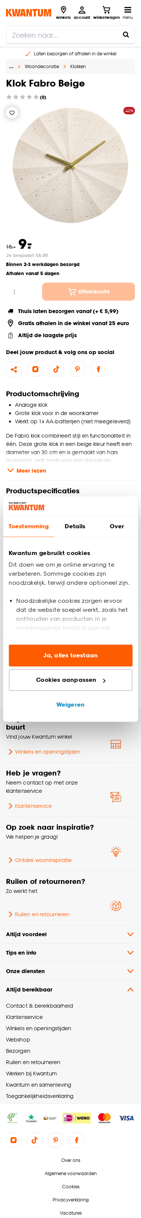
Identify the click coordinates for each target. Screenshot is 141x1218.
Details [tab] (75, 526)
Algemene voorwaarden (71, 1173)
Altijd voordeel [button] (70, 934)
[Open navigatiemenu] (127, 13)
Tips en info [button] (70, 952)
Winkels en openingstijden (43, 751)
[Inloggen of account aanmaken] (82, 13)
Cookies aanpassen (70, 680)
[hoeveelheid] (21, 292)
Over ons (70, 1160)
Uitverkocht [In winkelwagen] (88, 291)
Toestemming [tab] (29, 526)
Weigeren (70, 704)
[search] (70, 35)
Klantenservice (29, 805)
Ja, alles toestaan (70, 655)
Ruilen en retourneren (37, 914)
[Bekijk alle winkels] (63, 13)
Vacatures (71, 1213)
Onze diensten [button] (70, 971)
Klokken (78, 66)
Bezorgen (18, 1051)
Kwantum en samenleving (38, 1084)
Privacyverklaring (71, 1200)
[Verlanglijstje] (12, 113)
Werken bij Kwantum (31, 1073)
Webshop (18, 1039)
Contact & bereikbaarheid (39, 1005)
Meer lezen (26, 470)
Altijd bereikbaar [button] (70, 989)
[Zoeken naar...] (125, 34)
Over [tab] (117, 526)
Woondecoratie (42, 66)
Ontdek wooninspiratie (39, 860)
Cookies (70, 1186)
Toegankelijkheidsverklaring (40, 1096)
